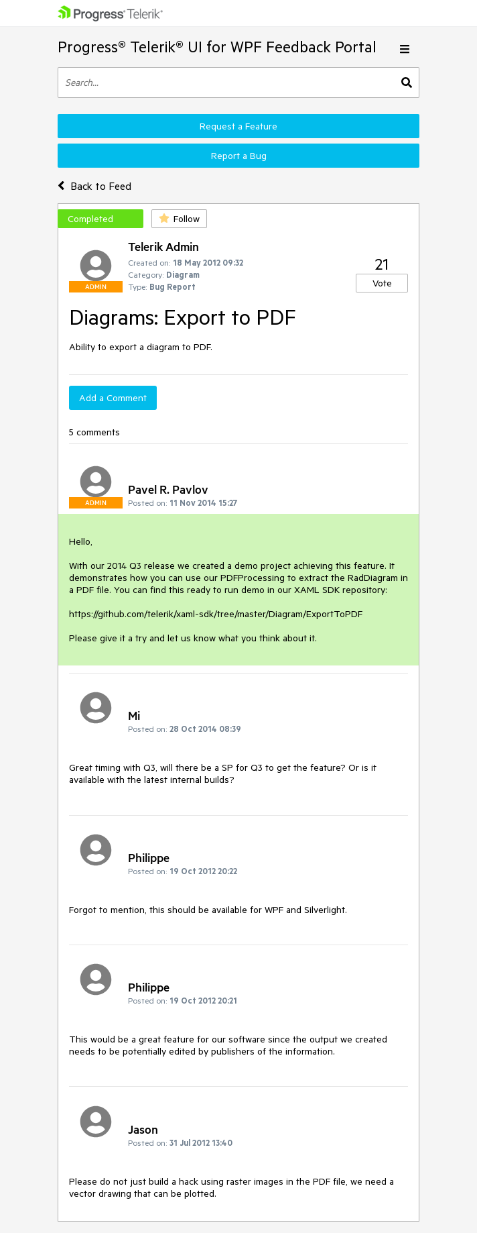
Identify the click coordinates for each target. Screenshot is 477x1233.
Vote (382, 283)
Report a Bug (239, 156)
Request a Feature (238, 126)
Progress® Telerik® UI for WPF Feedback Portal (217, 46)
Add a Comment (113, 398)
